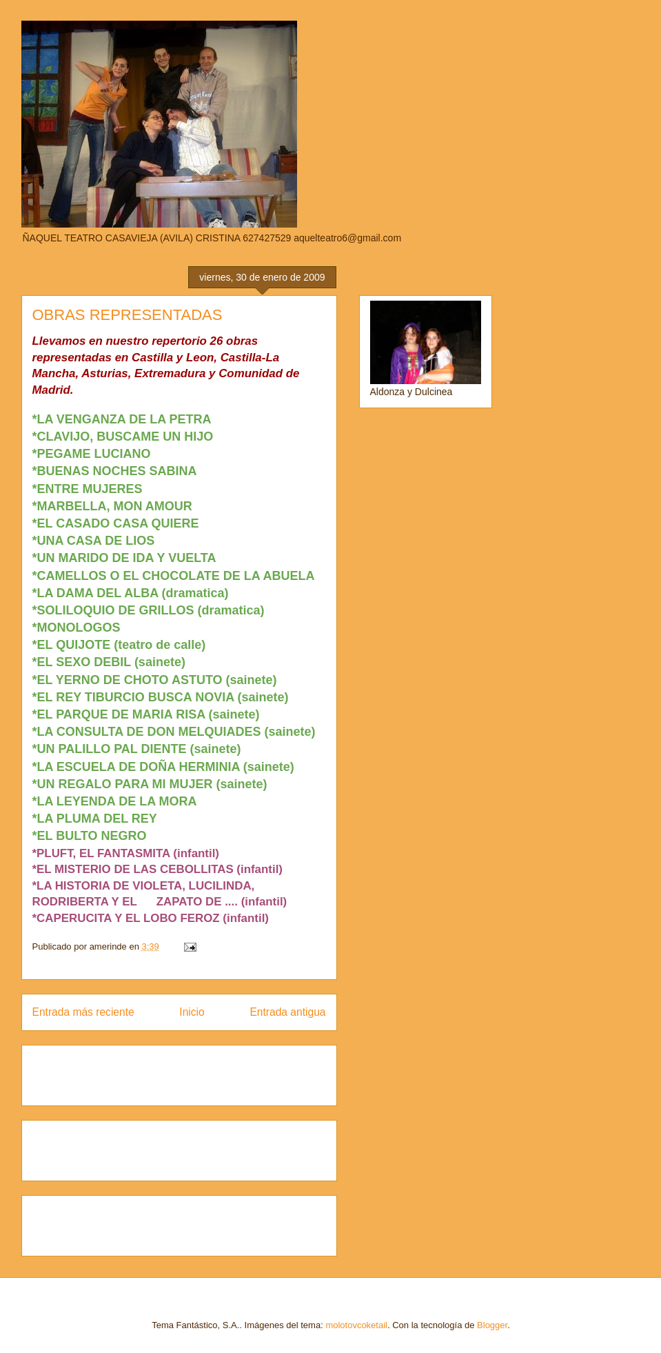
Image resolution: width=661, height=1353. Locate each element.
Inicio (191, 1012)
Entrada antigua (287, 1012)
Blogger (492, 1325)
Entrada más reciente (83, 1012)
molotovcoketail (356, 1325)
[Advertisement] (113, 1071)
